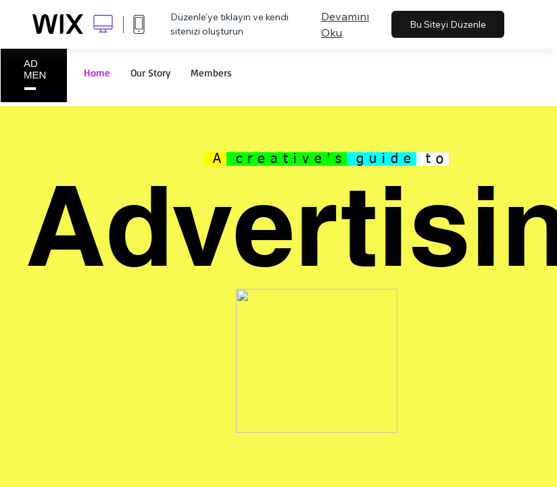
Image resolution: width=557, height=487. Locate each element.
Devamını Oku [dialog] (345, 24)
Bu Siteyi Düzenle (448, 24)
